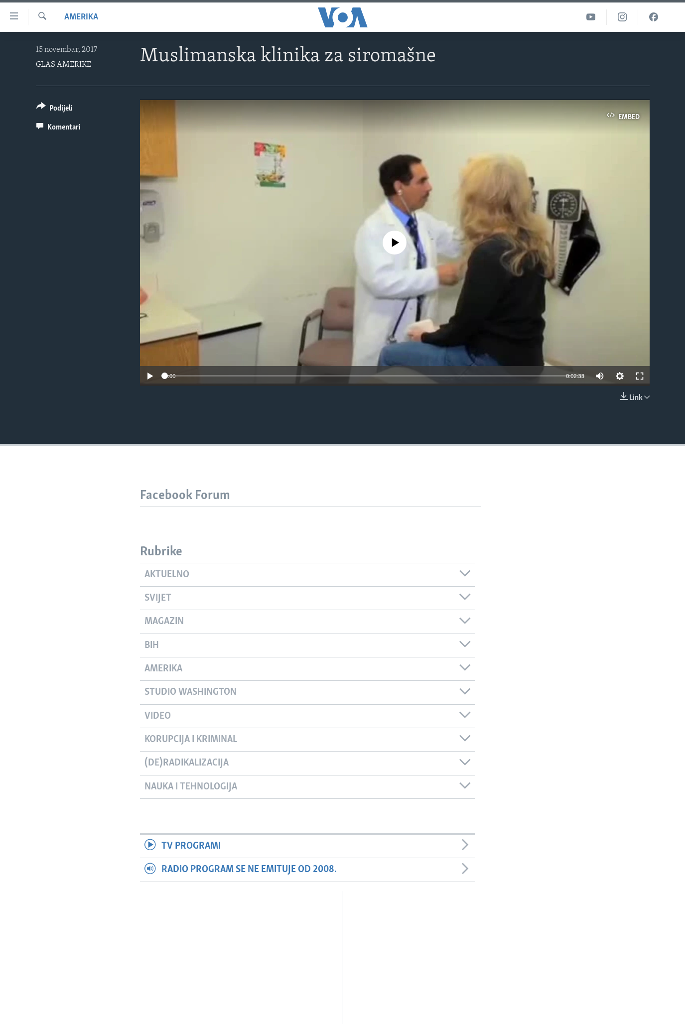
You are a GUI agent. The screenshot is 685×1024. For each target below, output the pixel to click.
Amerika (81, 17)
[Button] (54, 110)
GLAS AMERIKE (63, 65)
